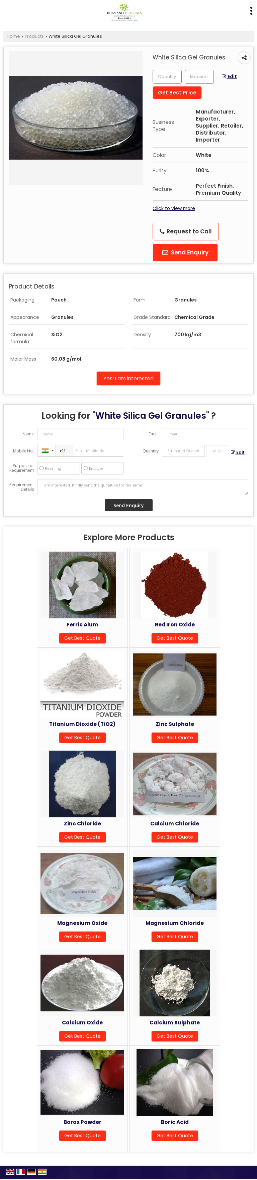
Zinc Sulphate (175, 724)
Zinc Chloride (82, 823)
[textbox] (199, 77)
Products (34, 36)
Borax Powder (82, 1122)
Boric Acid (175, 1122)
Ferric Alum (82, 624)
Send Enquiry (185, 252)
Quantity (151, 451)
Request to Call (186, 231)
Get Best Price (177, 92)
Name (28, 434)
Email (154, 434)
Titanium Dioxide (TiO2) (82, 724)
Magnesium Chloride (175, 923)
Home (13, 36)
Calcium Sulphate (175, 1022)
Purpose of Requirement (21, 468)
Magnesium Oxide (82, 923)
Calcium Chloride (174, 823)
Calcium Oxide (82, 1022)
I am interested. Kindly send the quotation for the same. (142, 487)
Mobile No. (23, 451)
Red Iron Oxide (175, 624)
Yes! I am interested (128, 378)
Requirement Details (21, 487)
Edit (229, 76)
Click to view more (174, 208)
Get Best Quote (82, 638)
